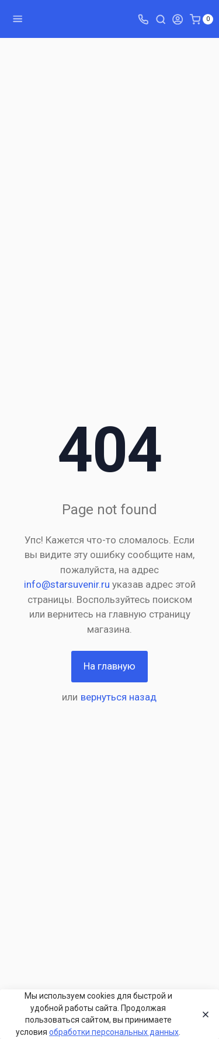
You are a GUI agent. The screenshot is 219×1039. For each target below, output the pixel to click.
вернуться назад (119, 697)
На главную (109, 666)
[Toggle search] (160, 19)
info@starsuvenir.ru (67, 584)
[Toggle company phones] (143, 19)
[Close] (202, 1014)
